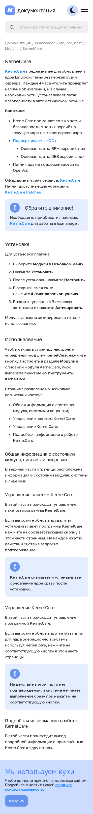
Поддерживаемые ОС (33, 140)
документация (36, 10)
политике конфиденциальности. (38, 787)
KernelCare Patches (23, 192)
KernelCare (15, 71)
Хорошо (16, 800)
